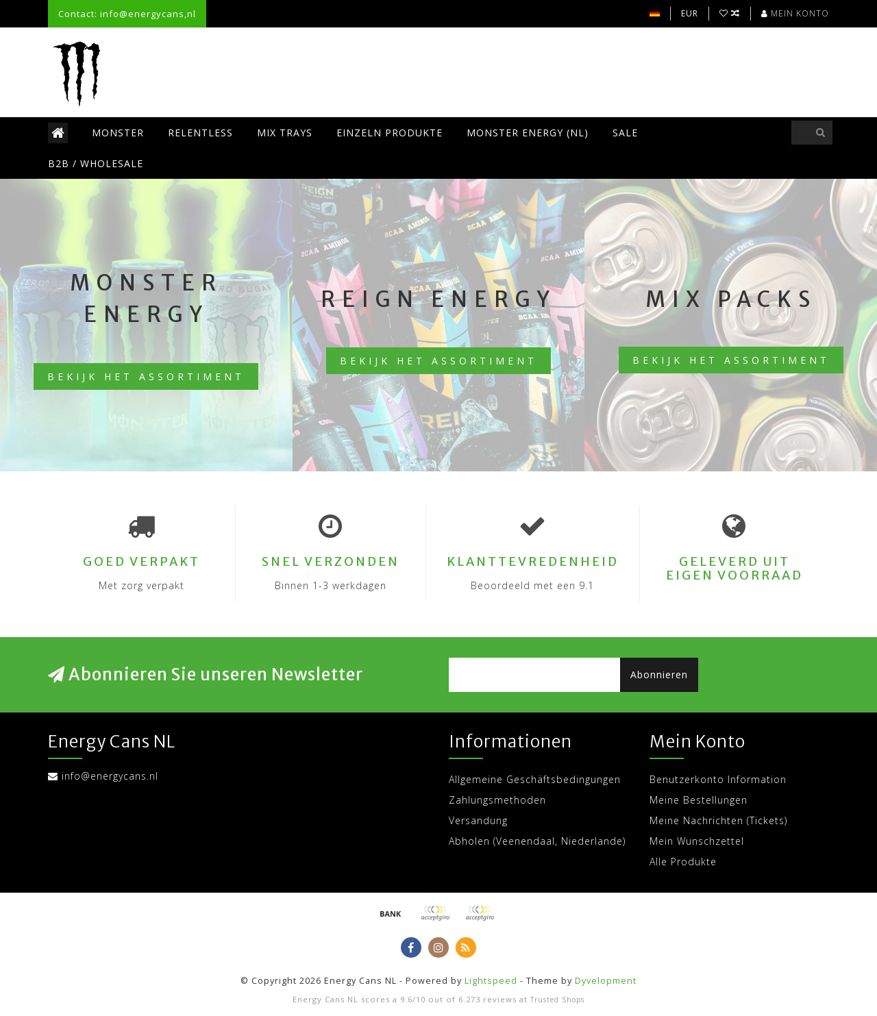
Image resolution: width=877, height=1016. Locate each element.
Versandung (478, 820)
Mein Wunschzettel (697, 840)
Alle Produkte (683, 861)
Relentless (200, 132)
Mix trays (284, 132)
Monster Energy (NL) (528, 132)
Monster (118, 132)
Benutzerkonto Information (718, 779)
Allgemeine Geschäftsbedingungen (535, 779)
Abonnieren (659, 674)
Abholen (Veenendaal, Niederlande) (537, 840)
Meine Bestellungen (699, 799)
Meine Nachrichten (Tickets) (718, 820)
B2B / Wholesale (95, 163)
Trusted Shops (557, 999)
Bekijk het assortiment (146, 376)
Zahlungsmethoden (497, 799)
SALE (625, 132)
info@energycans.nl (110, 775)
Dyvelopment (606, 981)
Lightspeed (491, 981)
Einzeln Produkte (389, 132)
